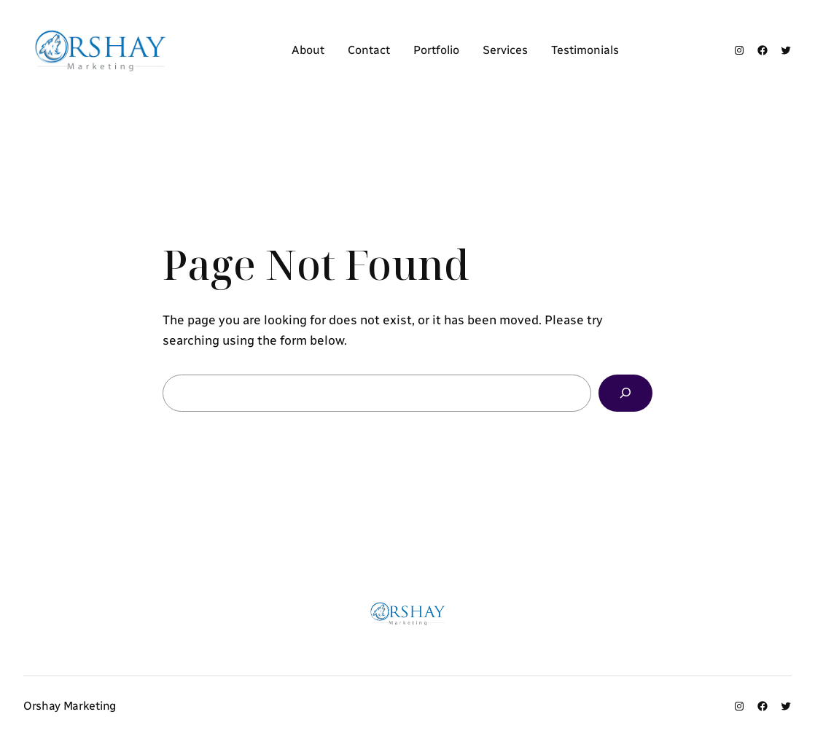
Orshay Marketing (69, 706)
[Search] (625, 393)
